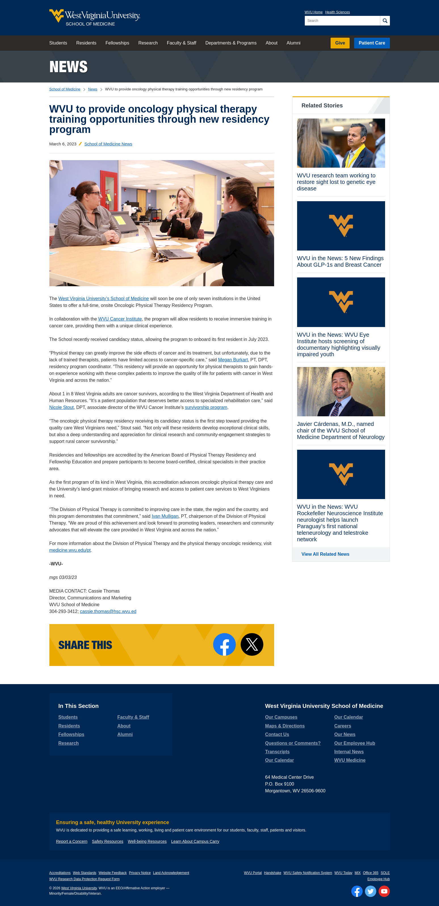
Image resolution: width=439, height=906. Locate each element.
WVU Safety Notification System (307, 873)
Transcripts (277, 751)
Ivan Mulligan (165, 516)
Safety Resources (107, 841)
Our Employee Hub (354, 743)
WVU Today (343, 873)
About (272, 43)
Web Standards (84, 873)
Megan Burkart (233, 359)
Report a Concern (72, 841)
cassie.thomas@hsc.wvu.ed (108, 611)
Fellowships (117, 43)
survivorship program (206, 407)
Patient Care (372, 43)
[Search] (385, 21)
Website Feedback (112, 873)
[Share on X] (252, 644)
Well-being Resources (147, 841)
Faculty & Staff (181, 43)
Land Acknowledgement (171, 873)
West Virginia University (79, 888)
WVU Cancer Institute (120, 319)
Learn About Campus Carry (195, 841)
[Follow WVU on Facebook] (357, 891)
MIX (358, 873)
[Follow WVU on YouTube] (384, 891)
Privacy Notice (140, 873)
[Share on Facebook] (224, 644)
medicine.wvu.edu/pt (70, 550)
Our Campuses (281, 717)
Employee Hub (378, 879)
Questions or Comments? (293, 743)
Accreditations (60, 873)
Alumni (294, 43)
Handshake (272, 873)
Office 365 (370, 873)
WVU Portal (253, 873)
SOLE (385, 873)
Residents (86, 43)
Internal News (349, 751)
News (68, 66)
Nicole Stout (61, 407)
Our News (345, 734)
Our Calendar (279, 760)
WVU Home (314, 12)
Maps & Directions (285, 725)
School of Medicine (65, 89)
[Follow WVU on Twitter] (370, 891)
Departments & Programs (231, 43)
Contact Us (277, 734)
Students (58, 43)
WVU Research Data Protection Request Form (84, 879)
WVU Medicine (350, 760)
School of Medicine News (108, 143)
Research (147, 43)
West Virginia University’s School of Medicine (103, 298)
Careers (342, 725)
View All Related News (326, 554)
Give (340, 43)
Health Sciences (337, 12)
